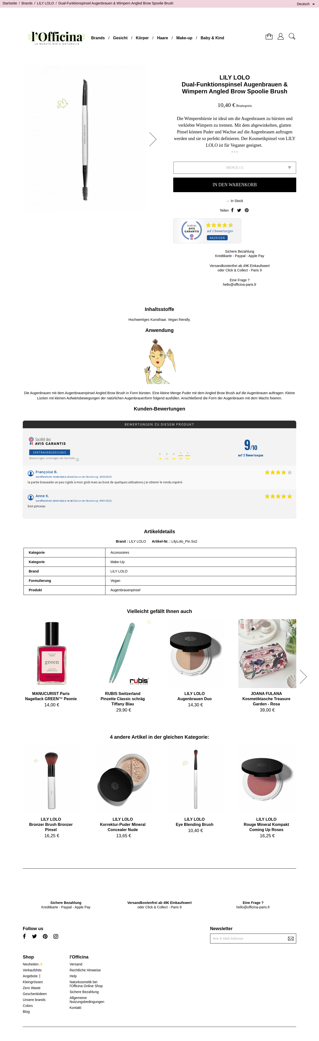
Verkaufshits (32, 970)
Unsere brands (34, 1000)
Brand (121, 541)
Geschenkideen (35, 994)
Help (73, 976)
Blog (26, 1012)
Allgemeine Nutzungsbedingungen (87, 1000)
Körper (142, 38)
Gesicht (120, 38)
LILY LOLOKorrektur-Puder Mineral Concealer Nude (123, 824)
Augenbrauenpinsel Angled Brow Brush (95, 393)
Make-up (184, 38)
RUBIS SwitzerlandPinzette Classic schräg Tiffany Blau (123, 699)
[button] (154, 139)
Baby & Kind (212, 38)
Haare (162, 38)
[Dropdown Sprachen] (307, 4)
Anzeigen (217, 238)
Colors (28, 1006)
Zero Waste (32, 988)
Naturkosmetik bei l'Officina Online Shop (86, 984)
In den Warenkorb (235, 184)
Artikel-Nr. (160, 541)
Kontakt (75, 1008)
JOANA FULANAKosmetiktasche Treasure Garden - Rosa (267, 699)
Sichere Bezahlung (84, 992)
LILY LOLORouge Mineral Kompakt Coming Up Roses (266, 824)
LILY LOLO (235, 77)
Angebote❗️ (32, 976)
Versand (76, 964)
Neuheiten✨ (33, 964)
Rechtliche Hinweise (85, 970)
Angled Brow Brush (220, 393)
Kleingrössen (33, 982)
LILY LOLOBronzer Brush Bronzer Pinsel (51, 824)
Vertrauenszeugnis (49, 452)
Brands (98, 38)
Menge (232, 167)
